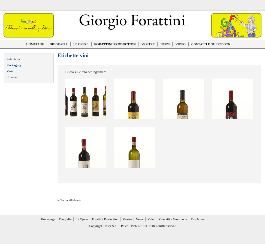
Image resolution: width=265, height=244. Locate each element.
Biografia (65, 219)
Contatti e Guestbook (173, 219)
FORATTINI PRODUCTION (115, 44)
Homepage (48, 219)
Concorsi (12, 77)
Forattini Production (105, 219)
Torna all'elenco (70, 200)
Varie (10, 71)
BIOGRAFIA (59, 44)
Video (151, 219)
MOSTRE (148, 44)
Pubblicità (13, 59)
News (139, 219)
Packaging (14, 65)
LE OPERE (81, 44)
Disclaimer (198, 219)
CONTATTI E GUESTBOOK (211, 44)
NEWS (165, 44)
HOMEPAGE (35, 44)
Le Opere (82, 219)
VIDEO (180, 44)
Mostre (127, 219)
